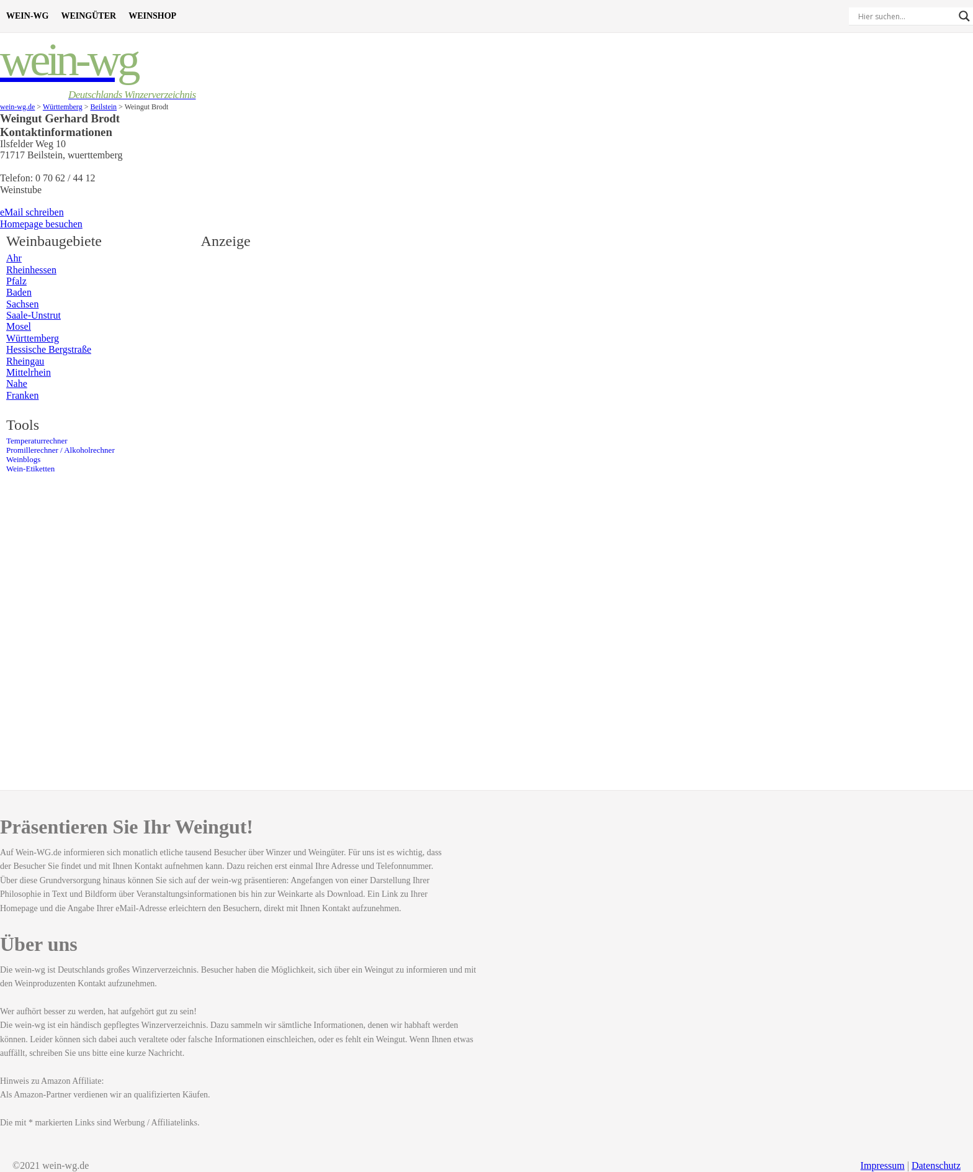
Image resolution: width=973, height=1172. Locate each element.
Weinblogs (23, 459)
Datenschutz (936, 1165)
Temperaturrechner (37, 441)
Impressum (883, 1165)
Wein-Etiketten (30, 469)
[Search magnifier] (964, 16)
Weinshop (152, 15)
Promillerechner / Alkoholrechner (60, 450)
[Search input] (905, 16)
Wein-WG (27, 15)
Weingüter (88, 15)
